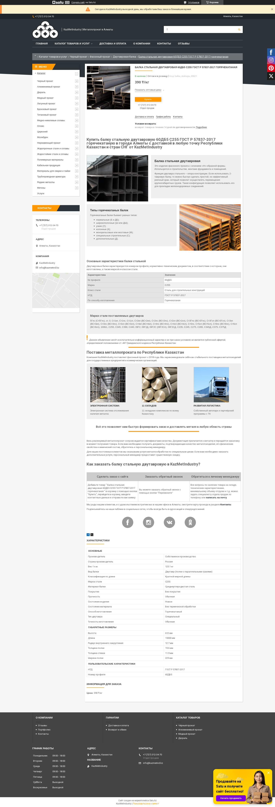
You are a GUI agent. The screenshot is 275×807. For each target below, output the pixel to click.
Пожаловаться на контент (146, 803)
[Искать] (239, 29)
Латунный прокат (46, 103)
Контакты (164, 43)
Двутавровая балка (124, 56)
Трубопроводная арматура (51, 176)
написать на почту (216, 497)
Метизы (41, 187)
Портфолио (44, 729)
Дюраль (41, 92)
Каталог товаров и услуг (72, 43)
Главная (42, 43)
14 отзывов (193, 2)
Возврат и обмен (117, 729)
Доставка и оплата (112, 43)
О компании (141, 43)
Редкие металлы (46, 182)
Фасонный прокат (100, 56)
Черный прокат (78, 56)
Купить (148, 99)
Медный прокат (45, 98)
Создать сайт (78, 2)
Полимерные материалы (50, 159)
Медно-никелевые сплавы (51, 120)
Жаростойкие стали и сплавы (52, 154)
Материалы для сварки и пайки (53, 171)
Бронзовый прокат (47, 109)
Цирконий (42, 131)
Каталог (41, 73)
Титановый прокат (46, 114)
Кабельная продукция (48, 165)
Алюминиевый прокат (48, 86)
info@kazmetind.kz (49, 267)
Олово (40, 126)
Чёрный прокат (186, 725)
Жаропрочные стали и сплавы (53, 148)
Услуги (40, 193)
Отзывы (184, 43)
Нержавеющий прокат (49, 143)
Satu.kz (153, 800)
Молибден (42, 137)
